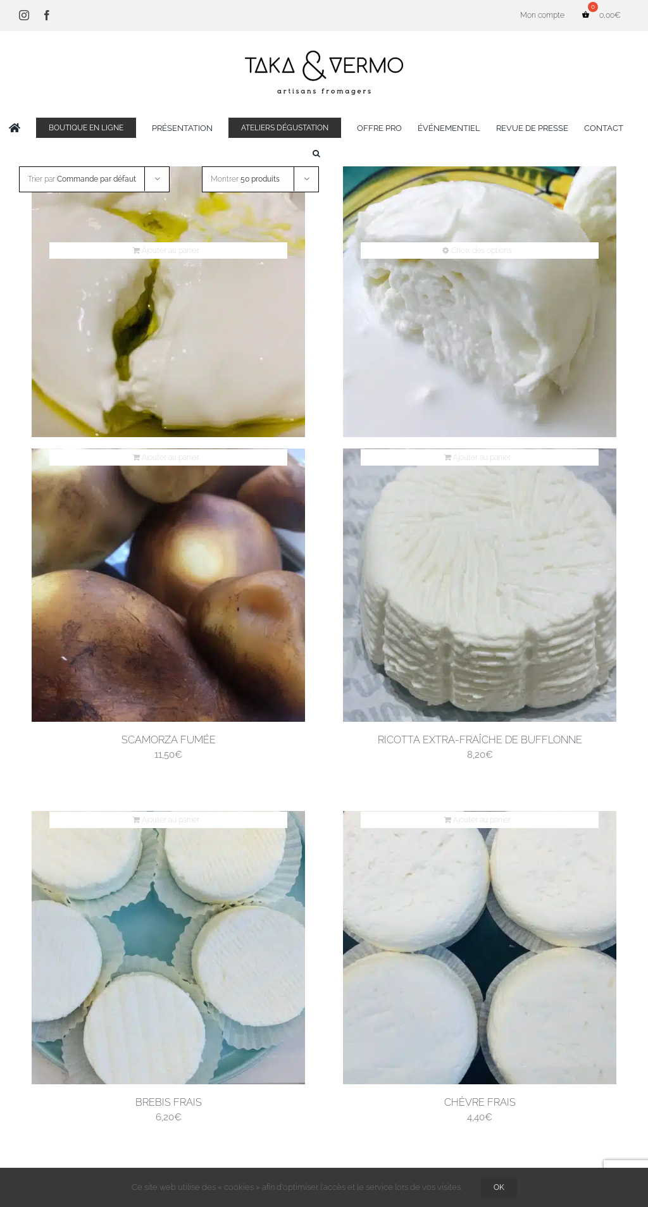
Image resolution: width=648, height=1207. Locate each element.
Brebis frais (168, 1102)
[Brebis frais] (168, 947)
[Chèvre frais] (479, 947)
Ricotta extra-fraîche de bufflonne (480, 740)
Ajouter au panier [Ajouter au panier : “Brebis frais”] (170, 819)
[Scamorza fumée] (168, 585)
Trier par (82, 179)
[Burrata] (168, 300)
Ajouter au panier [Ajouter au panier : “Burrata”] (170, 250)
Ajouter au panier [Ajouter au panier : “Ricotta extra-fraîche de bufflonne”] (482, 457)
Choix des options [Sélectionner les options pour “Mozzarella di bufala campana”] (481, 250)
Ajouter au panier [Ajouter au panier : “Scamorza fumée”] (170, 457)
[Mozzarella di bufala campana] (479, 300)
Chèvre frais (480, 1102)
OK (499, 1187)
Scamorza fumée (169, 740)
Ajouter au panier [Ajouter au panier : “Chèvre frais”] (482, 819)
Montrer (245, 179)
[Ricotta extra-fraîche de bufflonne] (479, 585)
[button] (316, 153)
